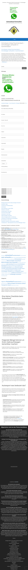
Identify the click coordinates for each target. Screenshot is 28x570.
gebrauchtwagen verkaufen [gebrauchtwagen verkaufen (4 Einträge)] (6, 256)
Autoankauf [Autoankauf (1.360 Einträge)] (10, 279)
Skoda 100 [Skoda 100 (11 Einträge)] (13, 268)
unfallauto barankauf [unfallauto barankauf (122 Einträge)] (16, 270)
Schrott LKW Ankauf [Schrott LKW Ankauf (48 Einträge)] (13, 266)
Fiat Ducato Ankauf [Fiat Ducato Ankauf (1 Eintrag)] (23, 279)
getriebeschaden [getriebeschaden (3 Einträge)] (12, 256)
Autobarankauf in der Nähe (6, 208)
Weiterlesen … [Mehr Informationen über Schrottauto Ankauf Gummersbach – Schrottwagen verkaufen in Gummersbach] (4, 62)
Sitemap (14, 535)
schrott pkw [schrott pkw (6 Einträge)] (3, 267)
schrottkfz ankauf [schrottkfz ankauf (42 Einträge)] (5, 265)
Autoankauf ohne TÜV (14, 565)
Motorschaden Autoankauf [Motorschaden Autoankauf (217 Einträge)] (14, 258)
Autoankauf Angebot (21, 515)
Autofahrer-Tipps (4, 201)
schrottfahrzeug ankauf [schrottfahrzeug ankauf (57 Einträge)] (6, 264)
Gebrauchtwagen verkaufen (6, 212)
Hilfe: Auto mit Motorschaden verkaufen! (14, 563)
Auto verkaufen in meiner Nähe (7, 205)
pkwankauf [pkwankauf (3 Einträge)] (5, 261)
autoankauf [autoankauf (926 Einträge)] (9, 253)
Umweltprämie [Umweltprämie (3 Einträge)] (9, 270)
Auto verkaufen (15, 314)
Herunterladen (16, 479)
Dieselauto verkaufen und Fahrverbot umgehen (10, 218)
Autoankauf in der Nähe (5, 211)
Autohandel (3, 204)
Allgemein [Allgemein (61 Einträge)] (3, 279)
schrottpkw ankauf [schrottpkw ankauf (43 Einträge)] (17, 267)
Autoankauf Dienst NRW (5, 210)
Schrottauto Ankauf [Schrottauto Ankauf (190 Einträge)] (20, 281)
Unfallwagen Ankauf (14, 566)
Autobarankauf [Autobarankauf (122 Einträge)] (17, 279)
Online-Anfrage (16, 226)
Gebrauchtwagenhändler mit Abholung (8, 214)
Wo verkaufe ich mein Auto (6, 217)
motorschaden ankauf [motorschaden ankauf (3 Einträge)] (4, 258)
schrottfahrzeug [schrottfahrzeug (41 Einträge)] (19, 263)
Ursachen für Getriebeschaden (7, 202)
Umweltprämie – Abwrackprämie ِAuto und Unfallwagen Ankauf (13, 220)
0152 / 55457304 (8, 226)
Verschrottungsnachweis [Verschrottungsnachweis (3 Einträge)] (4, 273)
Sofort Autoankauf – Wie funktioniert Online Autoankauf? (14, 558)
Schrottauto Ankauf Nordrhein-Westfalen (14, 557)
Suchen (2, 66)
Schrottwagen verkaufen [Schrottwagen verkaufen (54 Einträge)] (6, 268)
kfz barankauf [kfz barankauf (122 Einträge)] (18, 256)
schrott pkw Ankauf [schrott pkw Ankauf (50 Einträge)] (9, 267)
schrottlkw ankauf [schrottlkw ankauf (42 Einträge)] (21, 265)
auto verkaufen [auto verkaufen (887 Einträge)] (6, 255)
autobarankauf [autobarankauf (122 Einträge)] (16, 252)
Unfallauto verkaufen (14, 562)
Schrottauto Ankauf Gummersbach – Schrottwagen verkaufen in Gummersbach (12, 50)
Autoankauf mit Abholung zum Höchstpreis (9, 215)
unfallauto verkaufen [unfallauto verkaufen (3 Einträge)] (24, 270)
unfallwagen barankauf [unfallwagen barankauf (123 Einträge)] (15, 271)
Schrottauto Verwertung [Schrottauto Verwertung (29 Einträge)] (11, 263)
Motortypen (14, 559)
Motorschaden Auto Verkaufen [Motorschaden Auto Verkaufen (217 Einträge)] (9, 260)
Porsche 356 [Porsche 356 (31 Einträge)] (16, 261)
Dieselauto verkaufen (5, 207)
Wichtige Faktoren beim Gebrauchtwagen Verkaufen (11, 200)
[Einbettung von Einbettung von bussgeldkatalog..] (14, 464)
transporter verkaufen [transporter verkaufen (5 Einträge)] (4, 270)
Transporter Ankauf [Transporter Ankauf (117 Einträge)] (6, 282)
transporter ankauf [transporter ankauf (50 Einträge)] (20, 268)
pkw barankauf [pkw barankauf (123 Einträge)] (10, 261)
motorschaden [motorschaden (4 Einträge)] (23, 256)
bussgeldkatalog (12, 479)
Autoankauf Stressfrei (14, 22)
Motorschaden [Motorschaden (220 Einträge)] (11, 281)
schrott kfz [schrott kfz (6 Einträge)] (13, 264)
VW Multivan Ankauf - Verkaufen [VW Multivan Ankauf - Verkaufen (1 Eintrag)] (15, 282)
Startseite (4, 2)
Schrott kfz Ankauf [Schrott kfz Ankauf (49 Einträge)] (18, 264)
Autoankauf (19, 415)
